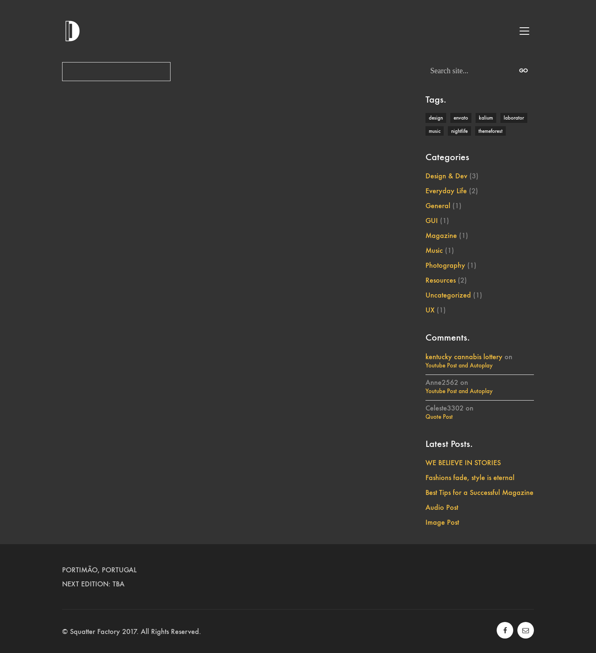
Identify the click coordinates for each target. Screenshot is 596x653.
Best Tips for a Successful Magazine (479, 492)
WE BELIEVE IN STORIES (463, 462)
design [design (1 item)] (436, 118)
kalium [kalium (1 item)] (486, 118)
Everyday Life (446, 190)
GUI (431, 220)
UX (430, 309)
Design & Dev (446, 175)
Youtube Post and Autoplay (459, 365)
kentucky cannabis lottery (463, 356)
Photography (445, 265)
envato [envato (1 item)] (461, 118)
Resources (440, 280)
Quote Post (439, 416)
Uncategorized (448, 295)
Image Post (442, 522)
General (437, 205)
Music (434, 250)
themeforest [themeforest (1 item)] (490, 131)
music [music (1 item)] (434, 131)
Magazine (441, 235)
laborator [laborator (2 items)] (514, 118)
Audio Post (441, 507)
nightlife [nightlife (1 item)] (459, 131)
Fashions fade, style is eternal (469, 477)
